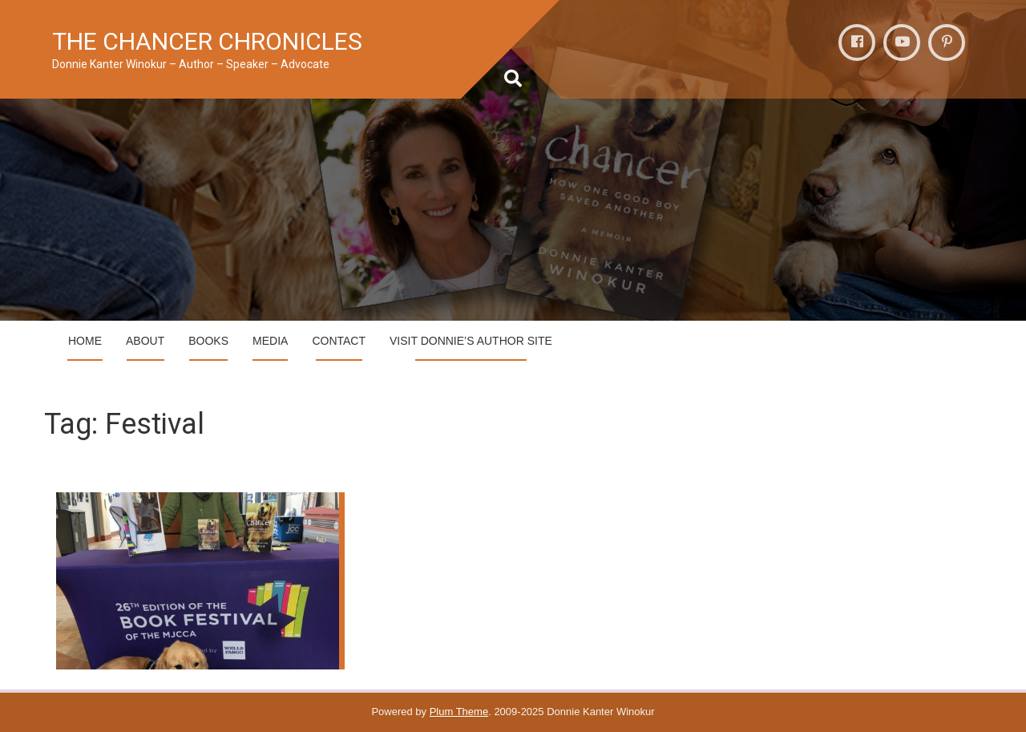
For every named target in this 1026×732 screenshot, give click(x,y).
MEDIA (270, 340)
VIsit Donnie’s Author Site (471, 340)
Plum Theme (459, 712)
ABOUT (145, 340)
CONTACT (339, 340)
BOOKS (208, 340)
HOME (85, 340)
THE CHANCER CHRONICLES (207, 41)
